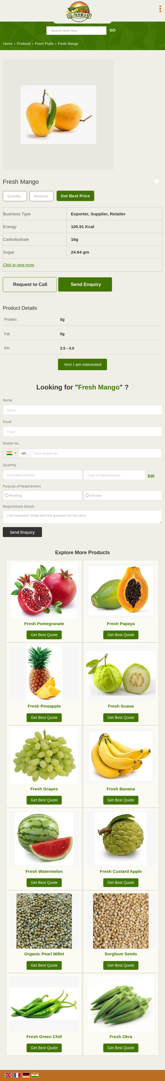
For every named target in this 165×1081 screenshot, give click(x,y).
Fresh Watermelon (44, 871)
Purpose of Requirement (22, 486)
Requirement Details (18, 507)
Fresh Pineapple (44, 706)
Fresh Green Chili (44, 1036)
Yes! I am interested (82, 364)
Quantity (9, 465)
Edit (151, 476)
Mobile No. (11, 443)
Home (8, 44)
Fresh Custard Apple (121, 871)
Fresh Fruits (44, 44)
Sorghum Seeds (120, 953)
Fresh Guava (121, 706)
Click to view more (18, 265)
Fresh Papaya (121, 623)
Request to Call (30, 284)
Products (24, 44)
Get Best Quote (44, 635)
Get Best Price (75, 196)
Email (7, 421)
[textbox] (41, 196)
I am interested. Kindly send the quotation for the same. (82, 517)
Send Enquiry (86, 284)
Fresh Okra (120, 1036)
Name (7, 400)
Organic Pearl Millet (44, 953)
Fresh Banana (121, 788)
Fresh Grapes (44, 788)
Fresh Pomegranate (44, 623)
